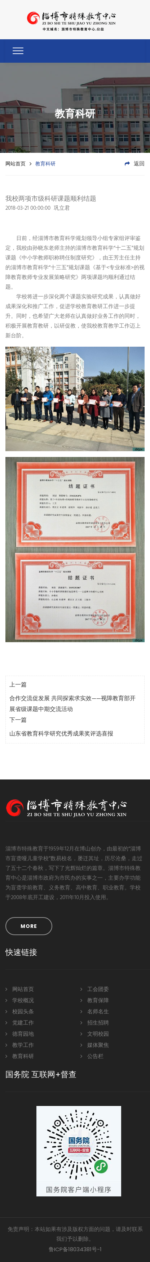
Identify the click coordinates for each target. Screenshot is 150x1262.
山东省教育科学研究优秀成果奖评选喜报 (61, 734)
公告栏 (91, 1056)
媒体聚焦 (94, 1045)
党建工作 (19, 1022)
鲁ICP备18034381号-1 (75, 1249)
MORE (29, 926)
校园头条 (19, 1011)
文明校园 (94, 1034)
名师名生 (94, 1011)
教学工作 (19, 1045)
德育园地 (19, 1034)
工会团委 (94, 989)
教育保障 (94, 1000)
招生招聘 (94, 1022)
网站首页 (15, 163)
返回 (135, 164)
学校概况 (19, 1000)
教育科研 (19, 1056)
